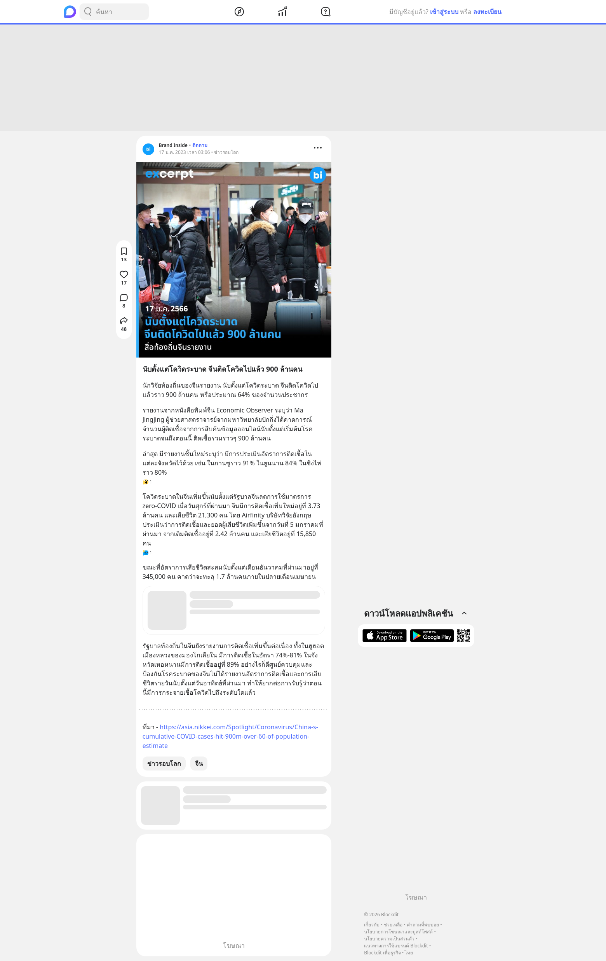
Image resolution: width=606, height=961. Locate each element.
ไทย (409, 952)
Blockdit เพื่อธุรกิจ (382, 952)
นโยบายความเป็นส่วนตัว (389, 938)
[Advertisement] (303, 77)
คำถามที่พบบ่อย (423, 924)
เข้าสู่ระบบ (444, 11)
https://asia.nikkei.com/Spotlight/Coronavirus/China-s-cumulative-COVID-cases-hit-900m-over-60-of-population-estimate (230, 736)
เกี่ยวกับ (372, 924)
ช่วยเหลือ (393, 924)
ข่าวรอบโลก (164, 763)
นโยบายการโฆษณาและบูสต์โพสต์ (398, 931)
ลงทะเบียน (487, 11)
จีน (199, 763)
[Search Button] (88, 11)
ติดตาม (199, 145)
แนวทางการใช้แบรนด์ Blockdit (396, 945)
